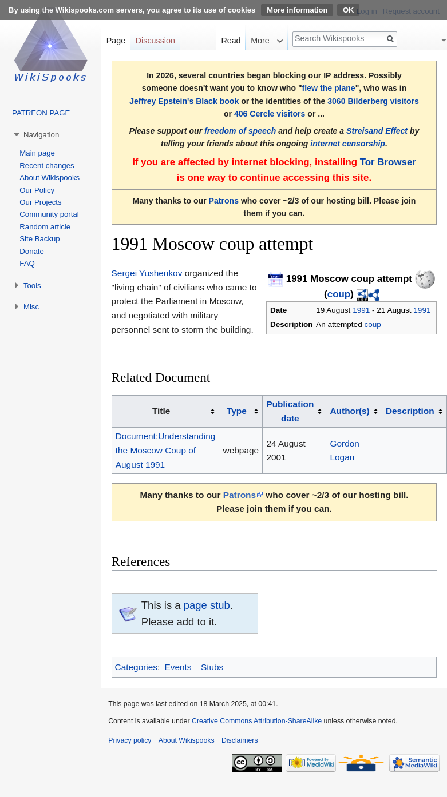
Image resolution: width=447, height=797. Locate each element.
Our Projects (40, 202)
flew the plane (328, 88)
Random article (44, 226)
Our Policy (36, 190)
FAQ (26, 263)
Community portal (48, 214)
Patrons (224, 200)
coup (338, 294)
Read (230, 40)
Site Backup (39, 238)
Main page (37, 153)
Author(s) (350, 411)
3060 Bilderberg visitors (373, 101)
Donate (31, 251)
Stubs (212, 667)
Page (115, 40)
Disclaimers (239, 740)
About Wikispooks (49, 177)
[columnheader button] (241, 411)
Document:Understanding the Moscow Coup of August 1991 (166, 450)
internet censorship (347, 143)
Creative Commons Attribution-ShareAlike (257, 721)
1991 (361, 310)
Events (177, 667)
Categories (136, 667)
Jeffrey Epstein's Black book (184, 101)
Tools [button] (32, 285)
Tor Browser (388, 162)
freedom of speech (240, 131)
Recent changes (46, 165)
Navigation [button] (41, 134)
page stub (207, 605)
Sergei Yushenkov (147, 273)
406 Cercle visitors (269, 113)
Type (237, 411)
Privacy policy (129, 740)
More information (297, 10)
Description (410, 411)
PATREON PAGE (41, 113)
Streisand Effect (377, 131)
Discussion (155, 40)
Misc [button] (31, 306)
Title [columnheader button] (161, 411)
